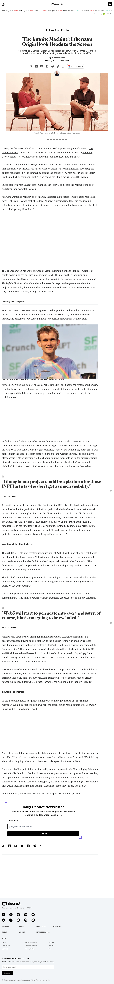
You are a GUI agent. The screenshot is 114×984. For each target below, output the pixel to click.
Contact (51, 942)
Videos (22, 932)
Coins (4, 932)
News (21, 927)
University (58, 927)
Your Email (12, 820)
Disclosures (6, 946)
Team (4, 942)
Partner (5, 927)
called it (14, 156)
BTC (3, 11)
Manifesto (5, 949)
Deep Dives (41, 927)
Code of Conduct (31, 946)
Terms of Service (30, 942)
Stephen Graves (58, 57)
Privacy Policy (30, 949)
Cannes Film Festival (48, 184)
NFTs (61, 168)
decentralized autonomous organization (74, 525)
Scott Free (36, 176)
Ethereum (87, 152)
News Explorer (43, 932)
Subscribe (8, 973)
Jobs (49, 949)
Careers (51, 946)
